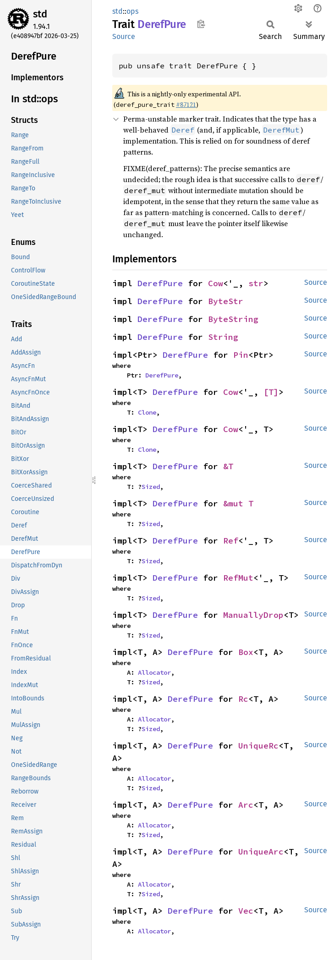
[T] (271, 392)
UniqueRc (258, 745)
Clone (147, 412)
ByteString (233, 319)
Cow (215, 283)
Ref (230, 540)
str (255, 283)
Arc (245, 804)
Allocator (154, 672)
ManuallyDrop (253, 615)
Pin (240, 355)
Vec (245, 910)
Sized (151, 487)
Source (123, 36)
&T (228, 466)
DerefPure (160, 283)
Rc (243, 699)
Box (245, 652)
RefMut (238, 577)
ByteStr (225, 301)
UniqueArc (261, 851)
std (40, 14)
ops (132, 11)
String (223, 337)
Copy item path (200, 24)
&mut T (238, 503)
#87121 (186, 104)
